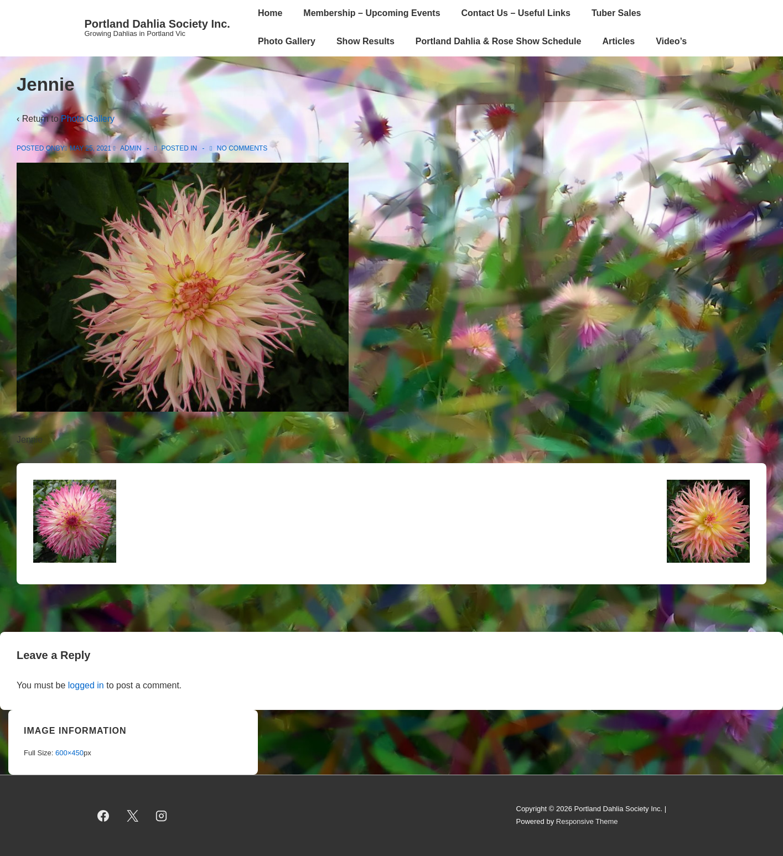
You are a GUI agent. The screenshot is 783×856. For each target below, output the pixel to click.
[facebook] (103, 815)
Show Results (365, 41)
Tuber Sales (616, 13)
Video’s (671, 41)
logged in (86, 685)
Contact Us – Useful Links (516, 13)
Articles (618, 41)
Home (270, 13)
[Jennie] (90, 148)
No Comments (242, 148)
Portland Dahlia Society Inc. (157, 24)
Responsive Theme (587, 821)
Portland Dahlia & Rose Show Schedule (499, 41)
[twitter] (132, 815)
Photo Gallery (286, 41)
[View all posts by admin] (128, 148)
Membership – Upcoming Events (371, 13)
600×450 (69, 753)
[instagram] (161, 815)
